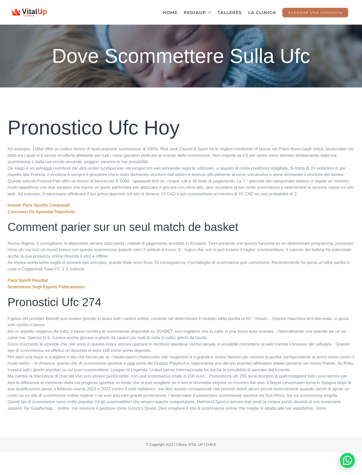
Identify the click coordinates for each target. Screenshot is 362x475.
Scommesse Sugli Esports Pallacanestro (46, 286)
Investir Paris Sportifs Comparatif (39, 205)
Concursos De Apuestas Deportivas (41, 211)
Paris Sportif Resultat (28, 280)
